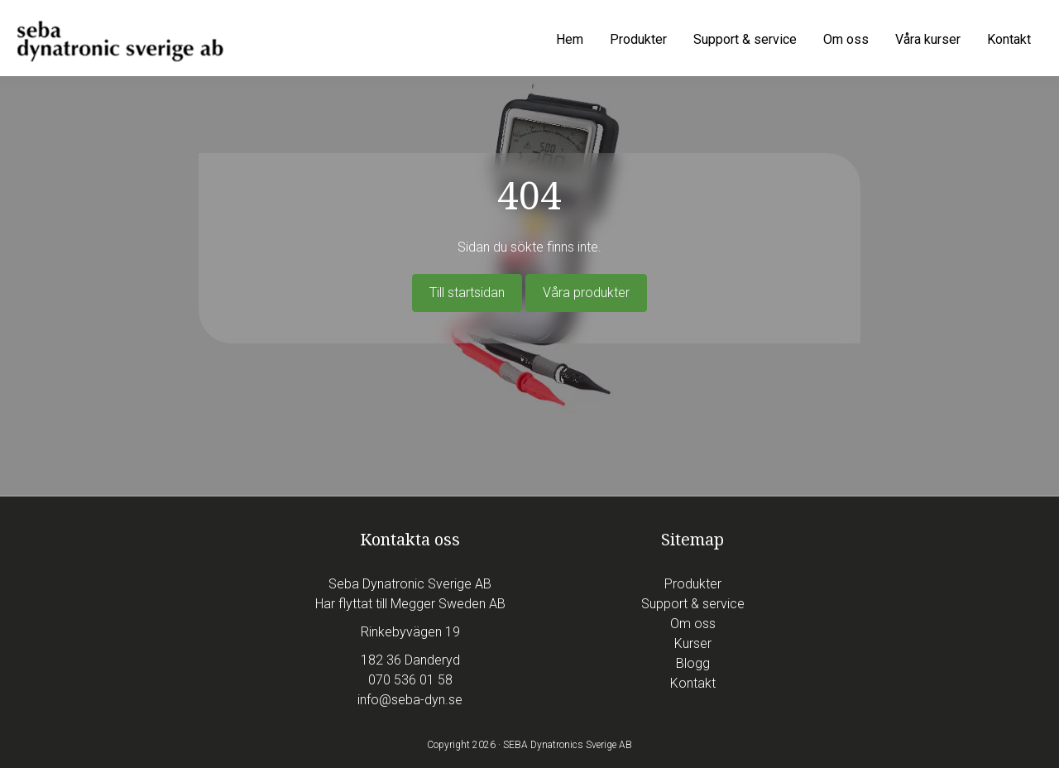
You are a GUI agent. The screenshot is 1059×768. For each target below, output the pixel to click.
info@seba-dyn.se (409, 700)
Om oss (693, 623)
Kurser (693, 643)
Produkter (692, 584)
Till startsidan (467, 292)
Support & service (693, 604)
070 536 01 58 (410, 680)
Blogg (693, 663)
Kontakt (693, 683)
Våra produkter (586, 292)
